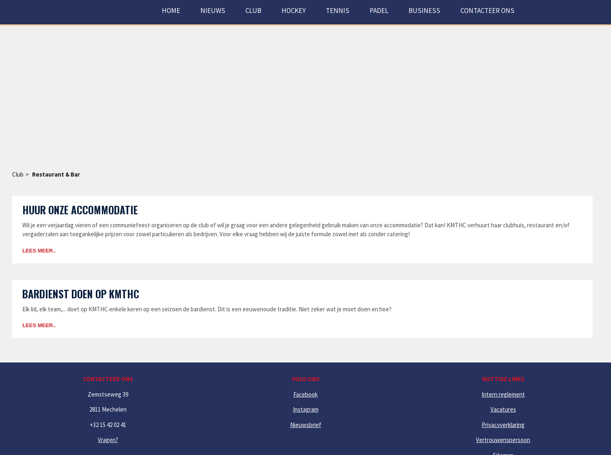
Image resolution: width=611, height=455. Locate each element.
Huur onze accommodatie (80, 209)
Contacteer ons (487, 10)
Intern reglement (503, 394)
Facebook (305, 394)
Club (18, 174)
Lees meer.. (39, 251)
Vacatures (503, 409)
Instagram (305, 409)
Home (171, 10)
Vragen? (108, 440)
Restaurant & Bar (56, 174)
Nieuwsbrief (305, 425)
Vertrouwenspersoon (503, 440)
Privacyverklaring (503, 425)
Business (424, 10)
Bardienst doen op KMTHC (80, 293)
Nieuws (212, 10)
